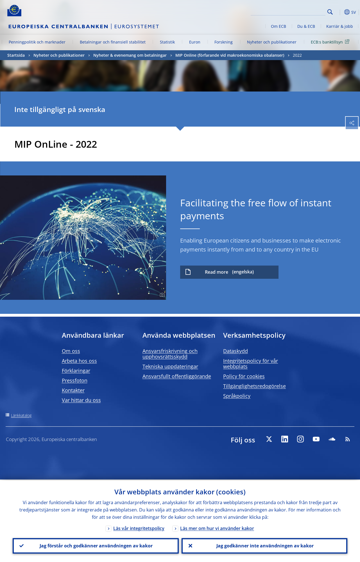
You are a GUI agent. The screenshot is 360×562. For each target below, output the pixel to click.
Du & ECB (306, 26)
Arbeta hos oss (79, 360)
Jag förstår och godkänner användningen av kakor (95, 545)
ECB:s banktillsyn (331, 42)
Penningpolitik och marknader (37, 42)
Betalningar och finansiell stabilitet (113, 42)
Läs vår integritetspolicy (138, 527)
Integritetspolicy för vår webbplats (250, 363)
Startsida (16, 55)
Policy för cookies (244, 376)
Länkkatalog (21, 415)
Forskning (223, 42)
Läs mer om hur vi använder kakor (217, 527)
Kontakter (73, 390)
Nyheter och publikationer (271, 42)
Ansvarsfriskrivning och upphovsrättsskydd (170, 354)
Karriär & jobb (339, 26)
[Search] (297, 11)
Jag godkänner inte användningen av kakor (264, 545)
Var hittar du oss (81, 400)
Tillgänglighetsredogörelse (254, 386)
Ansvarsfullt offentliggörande (176, 376)
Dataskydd (235, 351)
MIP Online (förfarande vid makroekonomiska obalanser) (229, 55)
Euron (194, 42)
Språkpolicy (236, 395)
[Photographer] (161, 295)
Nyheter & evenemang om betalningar (130, 55)
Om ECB (278, 26)
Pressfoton (74, 380)
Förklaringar (76, 370)
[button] (339, 12)
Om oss (71, 351)
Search (330, 12)
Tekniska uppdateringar (170, 366)
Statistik (167, 42)
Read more (216, 272)
